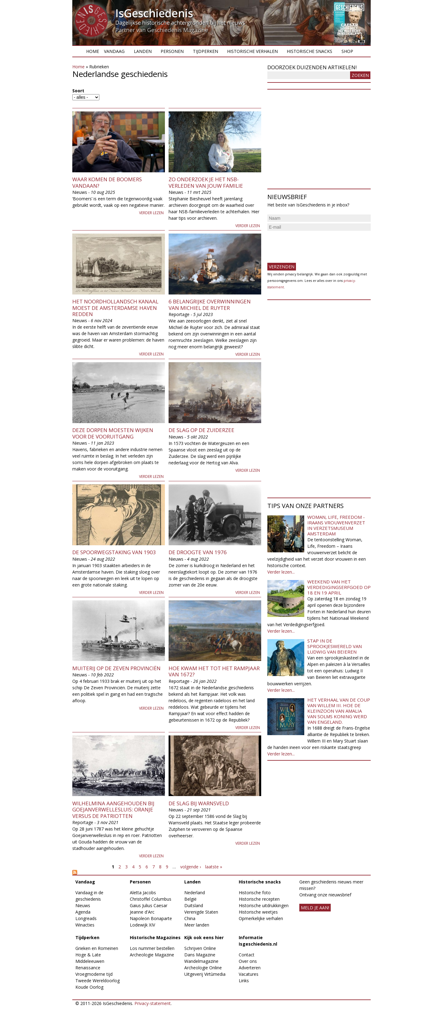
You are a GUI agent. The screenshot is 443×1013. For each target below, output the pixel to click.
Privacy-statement (152, 1003)
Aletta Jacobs (143, 892)
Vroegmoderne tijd (94, 974)
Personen (172, 51)
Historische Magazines (155, 937)
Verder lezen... (281, 572)
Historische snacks (309, 51)
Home (92, 51)
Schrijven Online (200, 948)
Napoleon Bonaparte (151, 918)
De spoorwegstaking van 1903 (114, 552)
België (190, 899)
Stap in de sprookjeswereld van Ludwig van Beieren (334, 646)
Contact (246, 955)
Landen (143, 51)
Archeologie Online (203, 968)
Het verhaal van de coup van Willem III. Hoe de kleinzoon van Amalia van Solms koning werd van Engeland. (338, 711)
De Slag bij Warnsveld (199, 803)
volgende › (190, 867)
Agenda (82, 912)
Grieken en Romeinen (96, 948)
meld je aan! (315, 908)
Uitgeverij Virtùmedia (204, 974)
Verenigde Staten (201, 912)
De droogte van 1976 (198, 552)
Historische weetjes (258, 912)
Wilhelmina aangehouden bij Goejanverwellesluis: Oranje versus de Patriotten (113, 809)
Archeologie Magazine (152, 955)
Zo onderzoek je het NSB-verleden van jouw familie (206, 182)
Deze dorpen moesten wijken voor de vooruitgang (112, 433)
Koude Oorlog (89, 987)
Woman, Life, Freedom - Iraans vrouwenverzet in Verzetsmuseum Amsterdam (336, 525)
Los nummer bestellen (152, 948)
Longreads (86, 918)
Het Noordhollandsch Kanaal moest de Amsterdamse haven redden (115, 308)
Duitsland (193, 905)
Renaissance (87, 968)
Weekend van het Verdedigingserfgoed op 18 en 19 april (339, 587)
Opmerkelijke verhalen (261, 918)
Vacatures (248, 974)
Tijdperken (205, 51)
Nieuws (82, 905)
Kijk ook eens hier (204, 937)
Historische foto (255, 892)
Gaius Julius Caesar (148, 905)
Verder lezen (151, 212)
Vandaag (114, 51)
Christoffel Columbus (150, 899)
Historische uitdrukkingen (264, 905)
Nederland (194, 892)
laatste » (213, 867)
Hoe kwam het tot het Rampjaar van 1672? (214, 671)
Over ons (248, 961)
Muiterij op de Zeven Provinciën (116, 668)
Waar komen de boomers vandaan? (107, 182)
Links (244, 980)
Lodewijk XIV (142, 925)
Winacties (84, 925)
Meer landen (196, 925)
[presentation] (314, 244)
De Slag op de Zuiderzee (201, 430)
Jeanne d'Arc (142, 912)
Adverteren (250, 968)
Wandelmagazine (201, 961)
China (189, 918)
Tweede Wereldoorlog (97, 980)
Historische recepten (259, 899)
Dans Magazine (199, 955)
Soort (78, 91)
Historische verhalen (252, 51)
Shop (347, 51)
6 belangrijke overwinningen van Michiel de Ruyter (210, 304)
